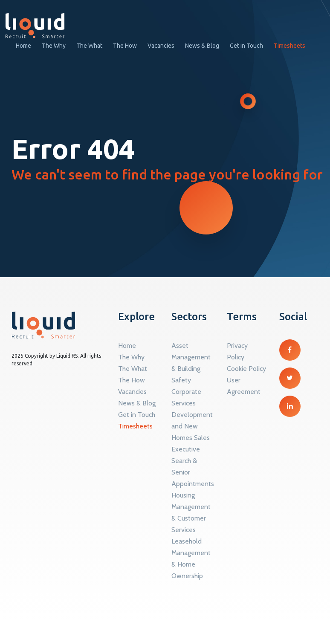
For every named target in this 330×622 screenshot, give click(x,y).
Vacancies (161, 45)
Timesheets (289, 45)
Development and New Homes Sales (192, 426)
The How (125, 45)
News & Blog (202, 45)
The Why (54, 45)
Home (23, 45)
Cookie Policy (246, 369)
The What (89, 45)
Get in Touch (246, 45)
